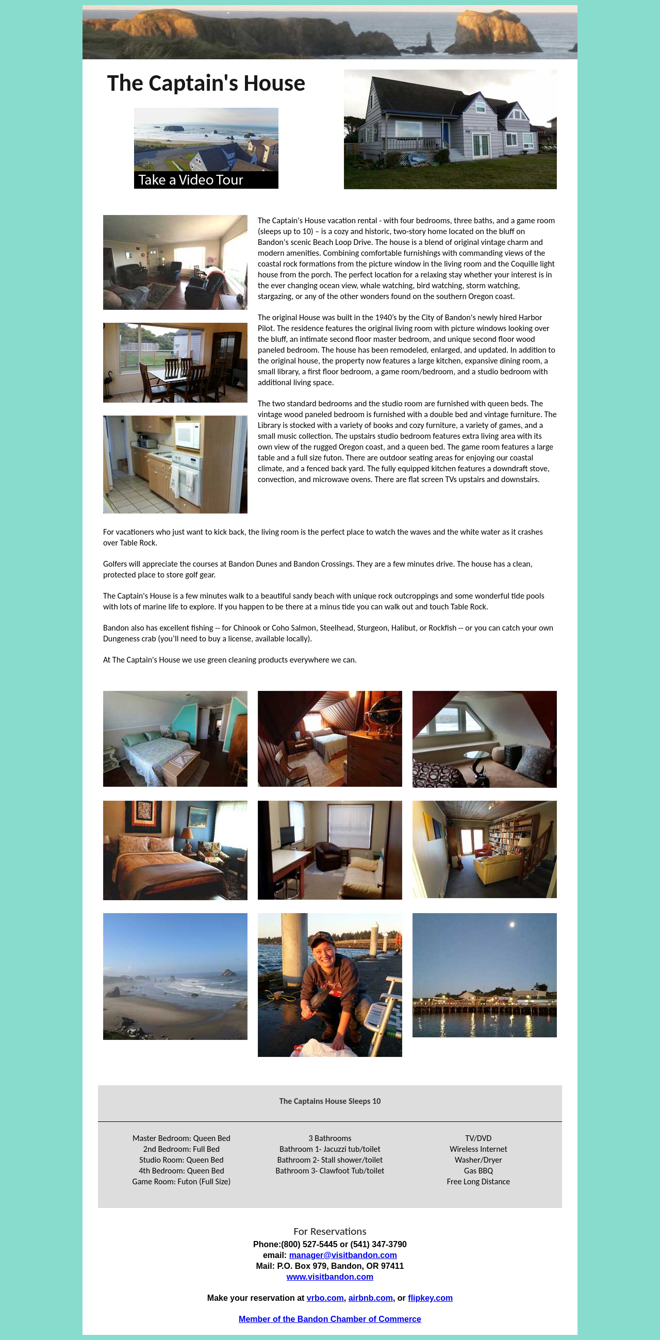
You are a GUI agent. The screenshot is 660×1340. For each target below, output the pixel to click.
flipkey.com (430, 1298)
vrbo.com (325, 1298)
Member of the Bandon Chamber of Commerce (330, 1319)
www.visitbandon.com (330, 1276)
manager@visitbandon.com (343, 1255)
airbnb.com (371, 1298)
